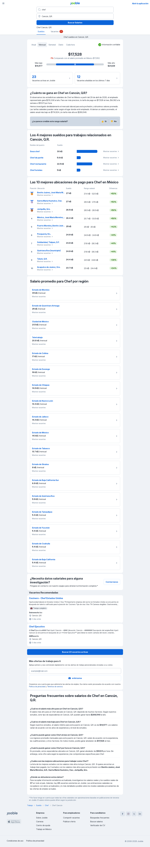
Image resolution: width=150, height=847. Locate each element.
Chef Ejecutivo (37, 626)
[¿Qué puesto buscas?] (75, 9)
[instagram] (128, 813)
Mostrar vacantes (111, 151)
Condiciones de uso (15, 841)
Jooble (140, 841)
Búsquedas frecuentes (99, 817)
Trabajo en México (44, 829)
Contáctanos (112, 582)
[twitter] (134, 813)
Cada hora (70, 44)
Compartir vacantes (71, 817)
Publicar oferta (69, 821)
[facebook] (122, 813)
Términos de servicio (55, 687)
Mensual (42, 44)
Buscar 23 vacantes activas (75, 652)
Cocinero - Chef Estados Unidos (46, 598)
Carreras (39, 821)
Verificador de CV (97, 825)
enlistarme (75, 678)
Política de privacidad (37, 687)
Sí (104, 121)
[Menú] (3, 3)
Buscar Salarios (75, 22)
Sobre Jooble (41, 817)
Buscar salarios (96, 821)
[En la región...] (75, 16)
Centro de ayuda (43, 825)
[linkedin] (139, 813)
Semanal (52, 44)
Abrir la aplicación (140, 3)
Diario (61, 44)
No (114, 121)
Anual (33, 44)
